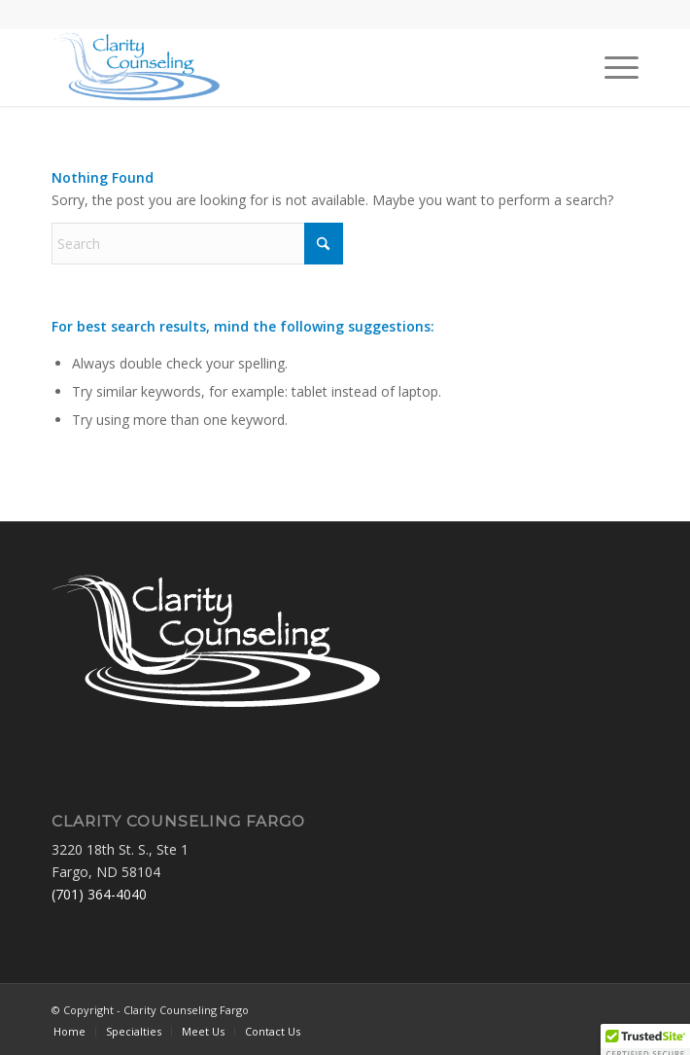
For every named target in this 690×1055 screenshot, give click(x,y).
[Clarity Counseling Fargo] (286, 67)
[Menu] (611, 67)
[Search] (197, 243)
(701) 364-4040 (99, 894)
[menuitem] (611, 67)
